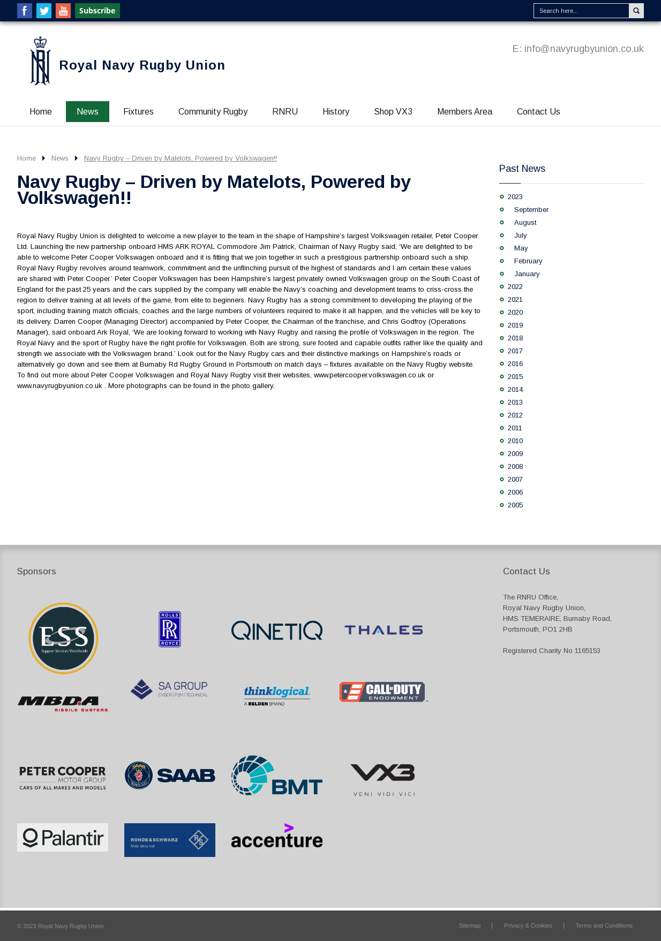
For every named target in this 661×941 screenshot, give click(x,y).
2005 (515, 505)
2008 (515, 466)
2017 (515, 351)
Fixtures (138, 111)
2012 (515, 415)
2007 (515, 479)
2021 (515, 299)
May (521, 248)
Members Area (464, 111)
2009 (515, 454)
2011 (515, 428)
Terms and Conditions (604, 925)
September (531, 210)
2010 (515, 441)
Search (636, 10)
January (527, 274)
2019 (515, 325)
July (520, 235)
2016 (515, 364)
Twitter (43, 10)
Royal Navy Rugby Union (142, 65)
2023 (515, 197)
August (525, 222)
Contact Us (538, 111)
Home (40, 111)
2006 (515, 492)
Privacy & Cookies (528, 925)
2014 (515, 389)
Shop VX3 (393, 111)
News (88, 111)
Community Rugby (212, 111)
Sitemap (469, 925)
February (528, 261)
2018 (515, 338)
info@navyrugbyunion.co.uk (584, 48)
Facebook (24, 10)
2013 (515, 402)
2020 (515, 312)
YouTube (63, 10)
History (335, 111)
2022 (515, 287)
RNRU (285, 111)
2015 (515, 377)
